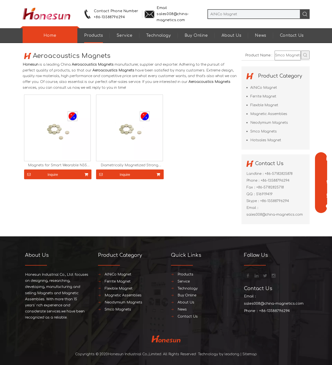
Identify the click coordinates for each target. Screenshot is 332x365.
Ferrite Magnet (263, 96)
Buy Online (196, 35)
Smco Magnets (263, 131)
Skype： (253, 201)
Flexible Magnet (264, 105)
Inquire (41, 174)
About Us (232, 35)
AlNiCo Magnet (263, 87)
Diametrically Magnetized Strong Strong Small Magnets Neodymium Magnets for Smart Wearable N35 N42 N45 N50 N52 (129, 165)
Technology (158, 35)
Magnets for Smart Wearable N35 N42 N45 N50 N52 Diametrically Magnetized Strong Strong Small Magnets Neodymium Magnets (57, 165)
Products (93, 35)
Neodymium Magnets (269, 123)
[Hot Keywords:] (305, 55)
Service (124, 35)
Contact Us (292, 35)
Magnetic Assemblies (268, 114)
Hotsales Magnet (265, 140)
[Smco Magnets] (288, 55)
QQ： (251, 194)
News (260, 35)
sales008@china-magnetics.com (274, 214)
